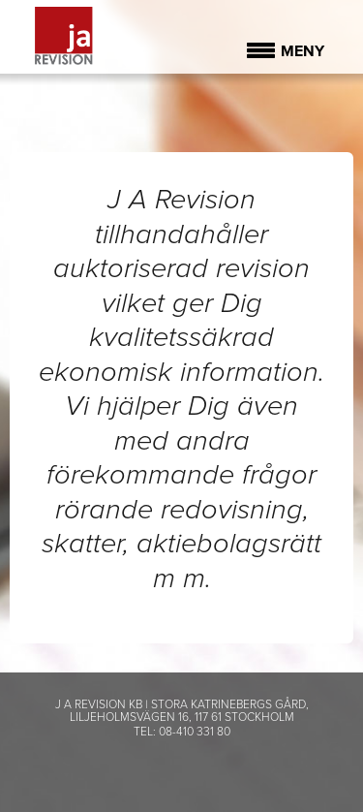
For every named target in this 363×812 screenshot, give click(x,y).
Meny (302, 51)
